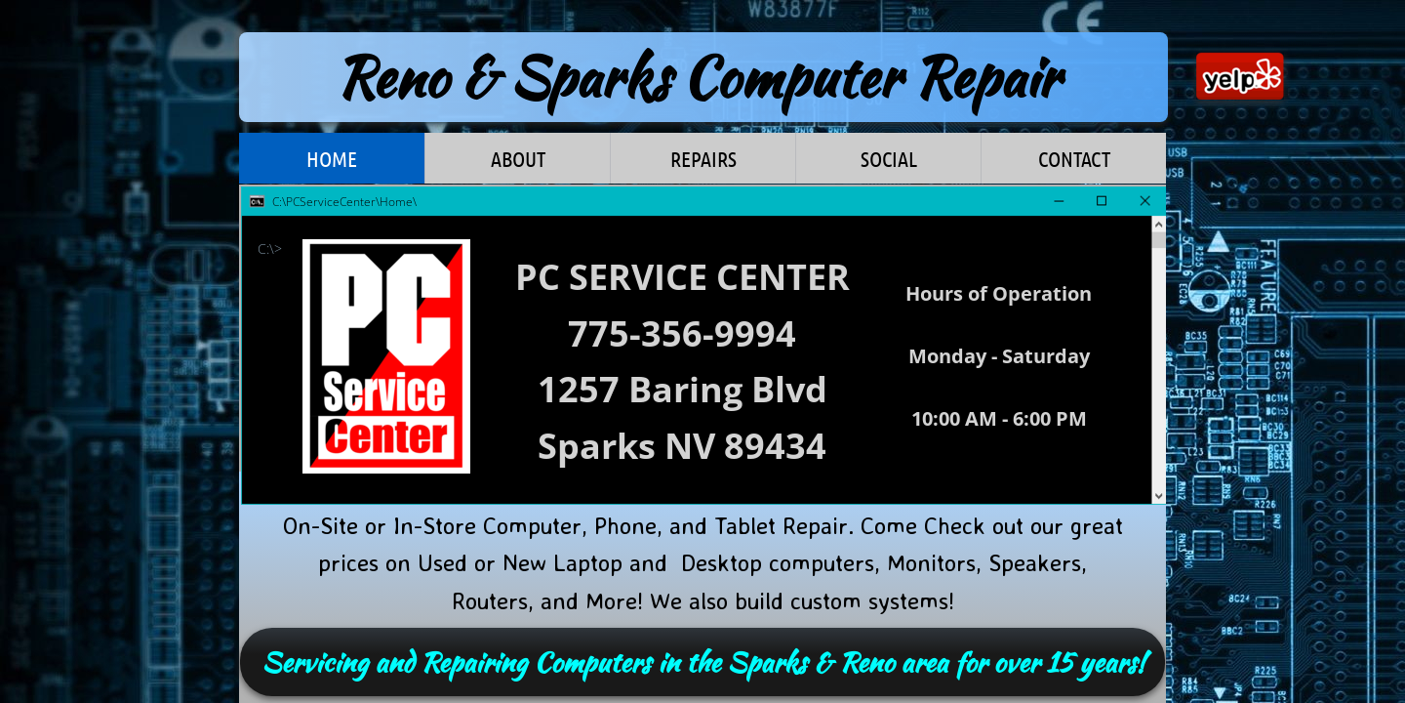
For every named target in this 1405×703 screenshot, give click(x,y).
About (518, 158)
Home (331, 158)
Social (889, 158)
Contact (1074, 158)
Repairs (703, 158)
